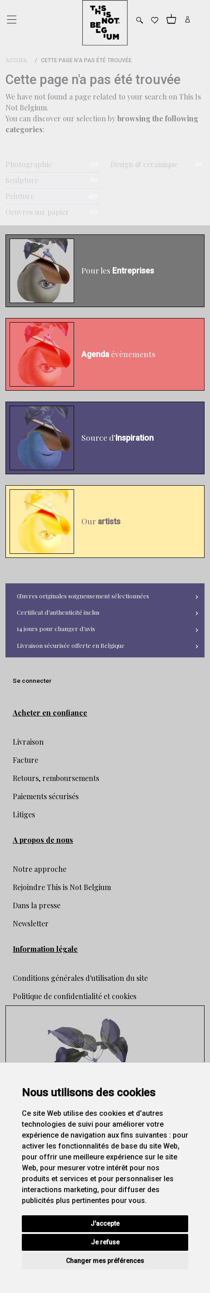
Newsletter (31, 923)
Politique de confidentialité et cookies (74, 996)
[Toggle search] (139, 20)
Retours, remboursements (56, 778)
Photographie (28, 164)
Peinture (19, 196)
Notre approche (39, 869)
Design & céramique (144, 164)
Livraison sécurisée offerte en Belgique (71, 645)
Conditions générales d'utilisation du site (80, 978)
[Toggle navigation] (10, 17)
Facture (25, 760)
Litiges (24, 814)
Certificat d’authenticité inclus (58, 612)
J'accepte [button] (105, 1223)
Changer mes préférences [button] (105, 1260)
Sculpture (21, 180)
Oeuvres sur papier (37, 212)
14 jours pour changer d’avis (56, 628)
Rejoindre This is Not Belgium (62, 887)
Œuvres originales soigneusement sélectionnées (83, 596)
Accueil (16, 60)
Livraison (28, 741)
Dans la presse (36, 905)
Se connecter (32, 680)
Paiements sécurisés (46, 796)
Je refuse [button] (105, 1242)
